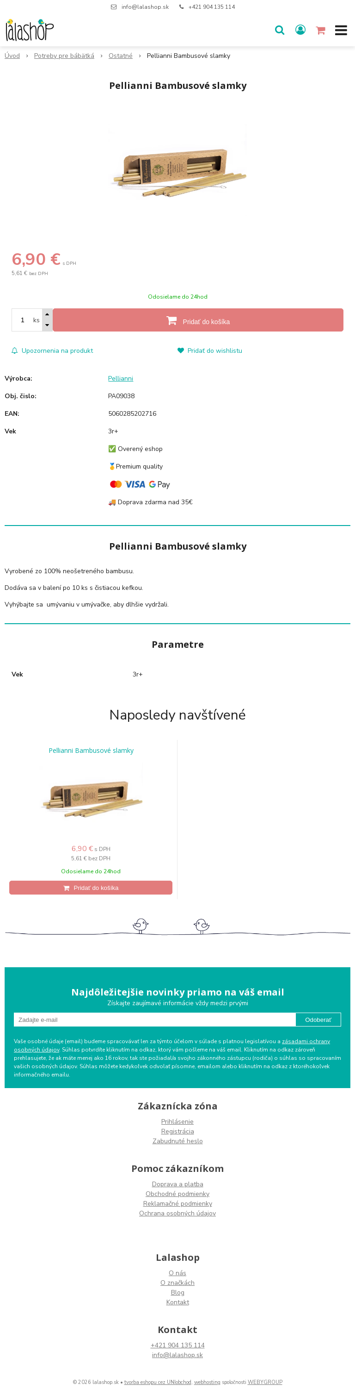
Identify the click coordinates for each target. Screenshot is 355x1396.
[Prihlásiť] (300, 30)
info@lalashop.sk (145, 7)
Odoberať (318, 1019)
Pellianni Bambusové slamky (91, 750)
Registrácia (177, 1131)
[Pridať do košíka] (198, 320)
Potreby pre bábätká (64, 55)
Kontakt (177, 1302)
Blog (177, 1292)
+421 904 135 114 (212, 7)
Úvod (12, 55)
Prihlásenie (177, 1121)
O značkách (177, 1282)
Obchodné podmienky (177, 1193)
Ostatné (121, 55)
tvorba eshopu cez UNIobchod (157, 1382)
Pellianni (120, 378)
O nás (177, 1273)
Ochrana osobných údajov (177, 1213)
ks (36, 320)
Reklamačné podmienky (177, 1203)
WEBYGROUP (265, 1382)
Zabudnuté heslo (178, 1141)
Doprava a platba (177, 1184)
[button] (279, 30)
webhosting (207, 1382)
